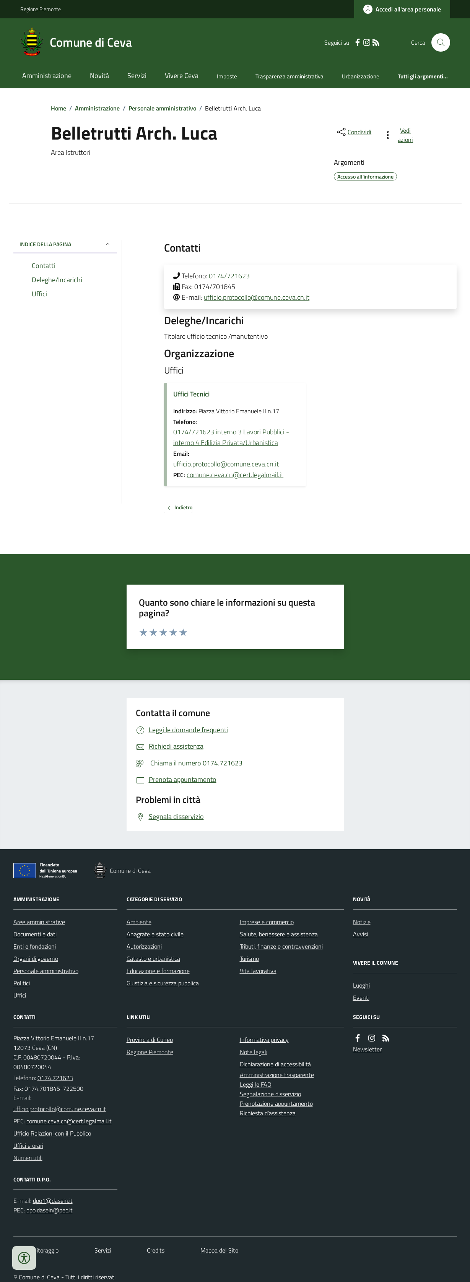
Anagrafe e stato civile (155, 934)
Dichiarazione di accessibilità (275, 1064)
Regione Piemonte (40, 9)
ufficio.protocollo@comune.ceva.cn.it (256, 297)
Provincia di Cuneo (150, 1039)
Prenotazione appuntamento (276, 1103)
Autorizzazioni (144, 946)
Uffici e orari (28, 1145)
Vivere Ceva (181, 75)
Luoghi (361, 985)
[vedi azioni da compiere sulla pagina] (400, 135)
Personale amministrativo (162, 108)
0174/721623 (229, 276)
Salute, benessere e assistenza (279, 934)
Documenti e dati (35, 934)
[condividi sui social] (353, 132)
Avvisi (360, 934)
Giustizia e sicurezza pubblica (163, 983)
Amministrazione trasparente (277, 1074)
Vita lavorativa (258, 970)
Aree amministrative (39, 921)
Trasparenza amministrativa (289, 76)
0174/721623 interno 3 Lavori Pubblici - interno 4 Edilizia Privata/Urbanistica (231, 437)
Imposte (227, 76)
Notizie (362, 921)
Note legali (253, 1051)
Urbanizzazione (360, 76)
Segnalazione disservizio (270, 1093)
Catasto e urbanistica (153, 958)
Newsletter (367, 1049)
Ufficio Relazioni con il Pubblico (52, 1133)
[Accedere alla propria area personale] (402, 9)
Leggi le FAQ (256, 1084)
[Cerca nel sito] (437, 42)
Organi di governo (35, 958)
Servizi (136, 75)
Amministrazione (47, 75)
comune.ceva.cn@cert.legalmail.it (235, 475)
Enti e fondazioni (34, 946)
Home (58, 108)
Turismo (249, 958)
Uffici (19, 995)
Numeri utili (27, 1157)
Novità (99, 75)
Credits (155, 1250)
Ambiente (139, 921)
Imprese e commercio (267, 921)
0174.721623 (55, 1077)
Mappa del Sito (219, 1250)
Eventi (361, 997)
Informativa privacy (264, 1039)
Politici (21, 983)
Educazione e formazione (158, 970)
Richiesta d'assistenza (268, 1113)
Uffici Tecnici (191, 394)
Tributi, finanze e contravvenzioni (281, 946)
